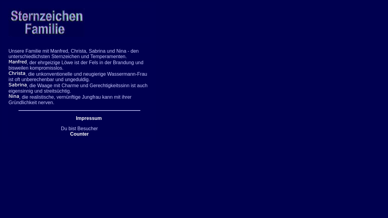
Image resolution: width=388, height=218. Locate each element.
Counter (79, 134)
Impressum (89, 118)
